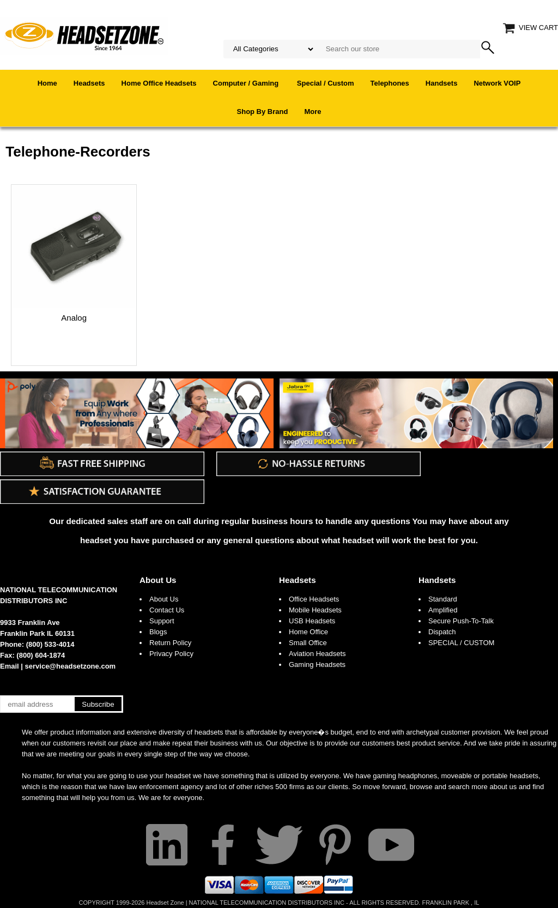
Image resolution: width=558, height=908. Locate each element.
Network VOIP (497, 83)
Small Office (308, 643)
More (312, 111)
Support (161, 621)
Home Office (308, 632)
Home (47, 83)
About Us (158, 580)
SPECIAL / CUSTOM (461, 643)
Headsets (89, 83)
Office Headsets (314, 599)
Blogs (158, 632)
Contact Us (166, 610)
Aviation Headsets (317, 654)
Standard (442, 599)
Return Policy (170, 643)
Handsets (442, 83)
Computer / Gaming (247, 83)
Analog (74, 317)
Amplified (442, 610)
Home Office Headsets (159, 83)
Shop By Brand (262, 111)
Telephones (390, 83)
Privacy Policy (171, 654)
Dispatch (442, 632)
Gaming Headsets (317, 664)
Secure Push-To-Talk (461, 621)
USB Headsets (312, 621)
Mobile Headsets (315, 610)
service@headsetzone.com (70, 666)
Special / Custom (325, 83)
